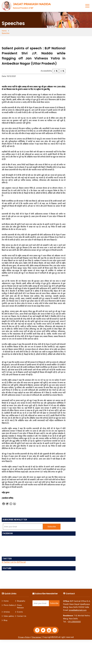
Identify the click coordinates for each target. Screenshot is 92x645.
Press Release (20, 604)
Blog (5, 618)
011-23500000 (74, 619)
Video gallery (9, 614)
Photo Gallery (9, 603)
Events (20, 609)
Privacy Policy (24, 635)
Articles (7, 609)
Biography (21, 599)
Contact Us (21, 614)
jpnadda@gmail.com (77, 608)
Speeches (14, 31)
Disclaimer (36, 635)
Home (4, 31)
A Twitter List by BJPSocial (14, 560)
